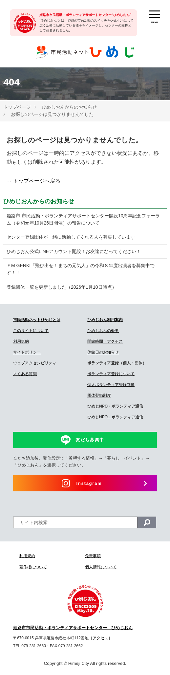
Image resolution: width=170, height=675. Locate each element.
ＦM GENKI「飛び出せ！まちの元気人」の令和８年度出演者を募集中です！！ (81, 269)
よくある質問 (25, 374)
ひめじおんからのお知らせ (69, 107)
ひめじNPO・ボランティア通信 (115, 417)
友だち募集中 (89, 439)
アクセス (100, 638)
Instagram (89, 483)
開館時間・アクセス (105, 341)
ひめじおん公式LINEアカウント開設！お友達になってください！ (74, 251)
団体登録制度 (99, 395)
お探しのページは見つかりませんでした (52, 114)
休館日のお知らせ (103, 352)
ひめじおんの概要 (103, 330)
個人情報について (101, 567)
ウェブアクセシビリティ (34, 363)
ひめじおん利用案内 (105, 320)
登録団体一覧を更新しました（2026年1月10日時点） (62, 287)
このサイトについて (31, 330)
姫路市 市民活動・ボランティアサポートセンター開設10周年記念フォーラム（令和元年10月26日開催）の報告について (83, 219)
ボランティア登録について (111, 374)
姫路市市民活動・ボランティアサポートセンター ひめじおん (73, 628)
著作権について (33, 567)
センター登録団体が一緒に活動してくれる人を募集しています (71, 237)
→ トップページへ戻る (33, 181)
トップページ (17, 107)
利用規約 (21, 341)
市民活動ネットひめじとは (36, 320)
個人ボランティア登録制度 (111, 384)
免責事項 (93, 556)
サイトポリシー (27, 352)
